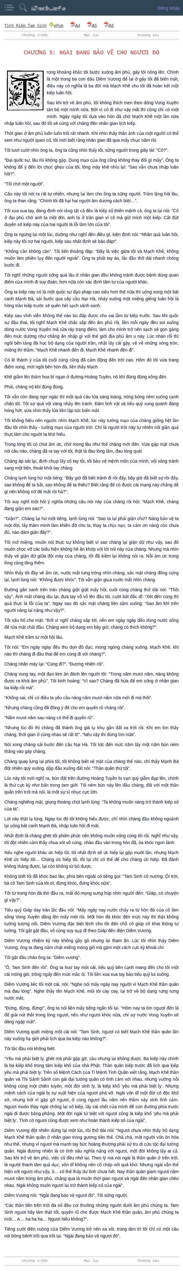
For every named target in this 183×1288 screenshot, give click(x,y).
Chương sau (148, 35)
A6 (109, 25)
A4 (75, 25)
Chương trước (35, 35)
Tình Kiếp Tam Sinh (25, 25)
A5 (92, 25)
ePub (56, 25)
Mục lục (91, 35)
